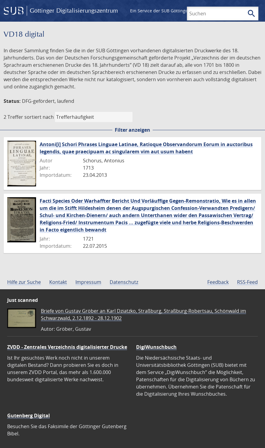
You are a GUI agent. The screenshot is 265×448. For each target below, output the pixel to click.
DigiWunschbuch (156, 347)
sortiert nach (39, 117)
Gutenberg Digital (28, 415)
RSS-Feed (247, 282)
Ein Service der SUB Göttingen (160, 11)
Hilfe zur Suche (24, 282)
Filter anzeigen (132, 130)
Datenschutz (124, 282)
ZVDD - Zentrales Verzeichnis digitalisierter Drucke (67, 347)
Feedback (218, 282)
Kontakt (58, 282)
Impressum (88, 282)
